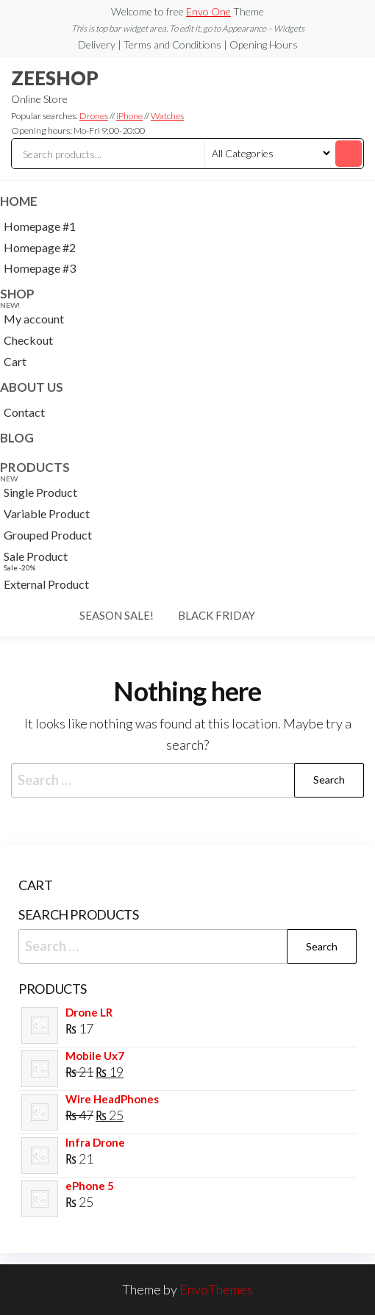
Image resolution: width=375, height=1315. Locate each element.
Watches (167, 115)
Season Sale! (116, 615)
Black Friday (216, 615)
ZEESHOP (55, 78)
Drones (93, 115)
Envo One (208, 11)
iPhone (129, 115)
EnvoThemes (216, 1289)
